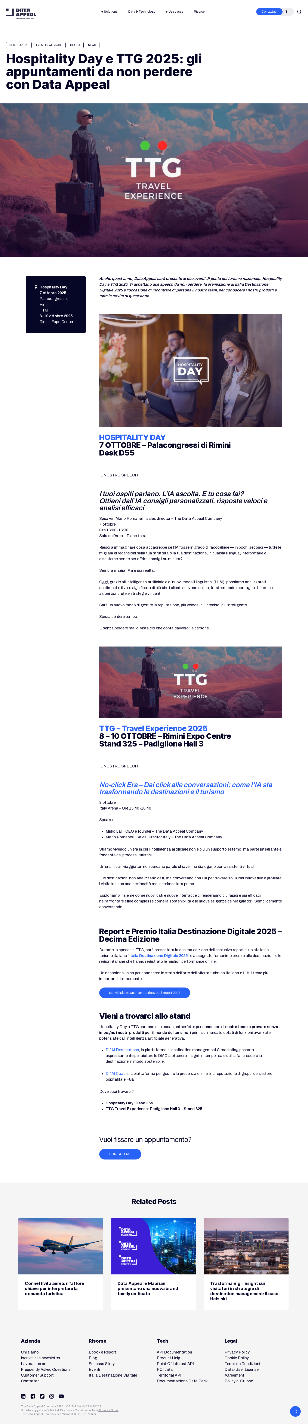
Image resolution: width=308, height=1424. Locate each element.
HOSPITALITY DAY (132, 437)
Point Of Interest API (175, 1364)
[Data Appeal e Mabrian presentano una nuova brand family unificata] (153, 1264)
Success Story (102, 1364)
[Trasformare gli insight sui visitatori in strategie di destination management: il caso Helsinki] (246, 1264)
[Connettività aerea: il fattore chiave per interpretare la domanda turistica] (60, 1264)
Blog (93, 1358)
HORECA (74, 45)
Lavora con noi (34, 1364)
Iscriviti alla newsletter (40, 1358)
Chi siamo (30, 1352)
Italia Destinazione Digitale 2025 (158, 956)
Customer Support (37, 1375)
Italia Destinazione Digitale (113, 1375)
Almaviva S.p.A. (108, 1410)
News (92, 45)
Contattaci (30, 1381)
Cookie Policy (237, 1358)
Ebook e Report (102, 1352)
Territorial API (169, 1375)
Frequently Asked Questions (46, 1369)
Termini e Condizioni (242, 1364)
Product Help (168, 1358)
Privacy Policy (237, 1352)
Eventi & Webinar (48, 45)
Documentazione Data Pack (182, 1381)
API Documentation (174, 1352)
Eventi (94, 1369)
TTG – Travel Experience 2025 (153, 728)
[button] (144, 993)
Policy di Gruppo (239, 1381)
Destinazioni (18, 45)
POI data (165, 1369)
